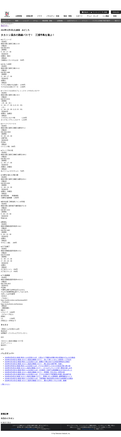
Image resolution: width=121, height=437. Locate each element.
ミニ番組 (105, 16)
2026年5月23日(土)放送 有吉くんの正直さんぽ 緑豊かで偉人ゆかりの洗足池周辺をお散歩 (37, 361)
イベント (85, 20)
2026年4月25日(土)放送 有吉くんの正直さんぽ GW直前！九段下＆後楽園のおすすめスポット (38, 370)
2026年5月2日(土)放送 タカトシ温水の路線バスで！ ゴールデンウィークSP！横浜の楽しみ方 (38, 368)
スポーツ (79, 16)
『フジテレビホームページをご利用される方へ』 (23, 429)
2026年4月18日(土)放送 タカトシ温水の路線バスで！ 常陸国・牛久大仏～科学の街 (35, 372)
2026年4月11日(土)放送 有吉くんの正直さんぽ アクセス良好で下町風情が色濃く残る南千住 (38, 374)
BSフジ (117, 20)
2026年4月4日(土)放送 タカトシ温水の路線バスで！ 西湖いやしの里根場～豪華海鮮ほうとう (38, 376)
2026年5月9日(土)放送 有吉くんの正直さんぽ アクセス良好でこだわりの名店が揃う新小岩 (37, 366)
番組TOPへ (5, 26)
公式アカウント (72, 20)
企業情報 (19, 16)
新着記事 (29, 16)
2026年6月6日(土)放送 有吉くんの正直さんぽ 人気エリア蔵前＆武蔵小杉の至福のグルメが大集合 (40, 357)
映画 (114, 16)
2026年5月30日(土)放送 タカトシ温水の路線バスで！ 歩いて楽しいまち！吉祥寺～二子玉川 (38, 359)
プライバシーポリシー (88, 429)
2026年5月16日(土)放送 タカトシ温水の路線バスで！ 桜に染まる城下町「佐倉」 (34, 364)
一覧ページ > (5, 384)
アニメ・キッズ (92, 16)
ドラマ (39, 16)
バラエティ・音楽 (52, 16)
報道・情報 (68, 16)
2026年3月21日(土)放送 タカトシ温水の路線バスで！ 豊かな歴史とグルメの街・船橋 (35, 380)
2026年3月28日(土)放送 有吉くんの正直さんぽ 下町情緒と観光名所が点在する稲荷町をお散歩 (39, 378)
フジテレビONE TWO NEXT (101, 20)
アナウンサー (6, 20)
